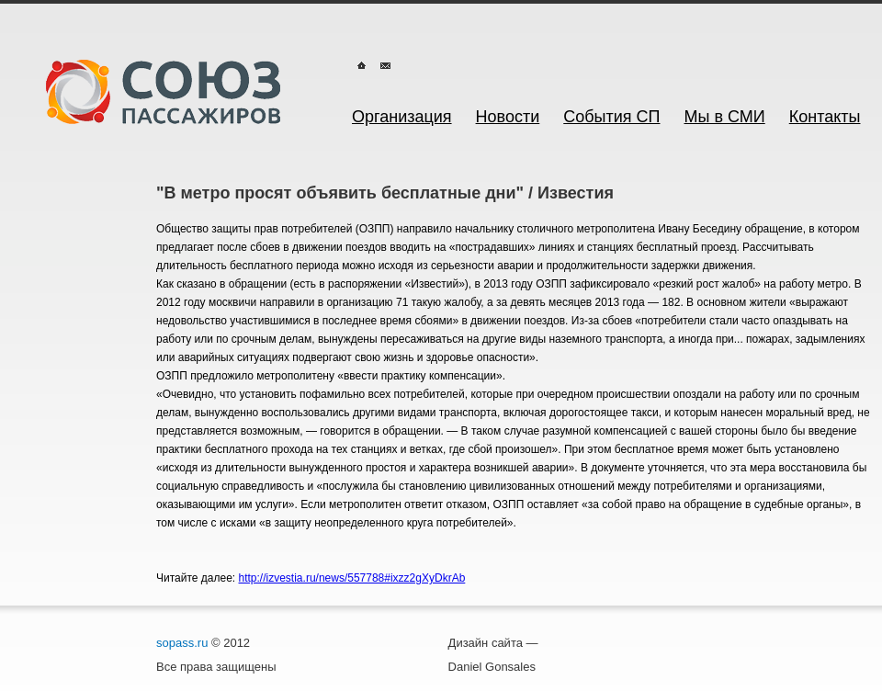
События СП (611, 117)
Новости (508, 117)
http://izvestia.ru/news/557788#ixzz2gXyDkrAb (352, 578)
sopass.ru (182, 643)
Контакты (825, 117)
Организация (402, 117)
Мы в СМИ (724, 117)
